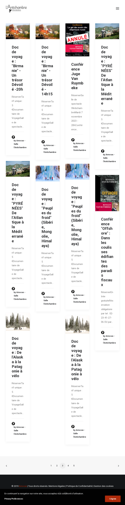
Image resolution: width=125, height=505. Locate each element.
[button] (117, 8)
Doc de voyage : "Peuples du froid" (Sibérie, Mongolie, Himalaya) (77, 215)
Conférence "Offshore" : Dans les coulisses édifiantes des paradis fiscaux (107, 252)
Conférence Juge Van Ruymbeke (77, 76)
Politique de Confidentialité (79, 486)
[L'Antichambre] (16, 8)
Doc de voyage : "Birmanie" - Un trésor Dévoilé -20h (17, 68)
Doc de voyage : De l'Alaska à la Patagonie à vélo (17, 357)
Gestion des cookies (103, 486)
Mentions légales (57, 486)
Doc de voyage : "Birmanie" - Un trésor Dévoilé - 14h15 (47, 70)
